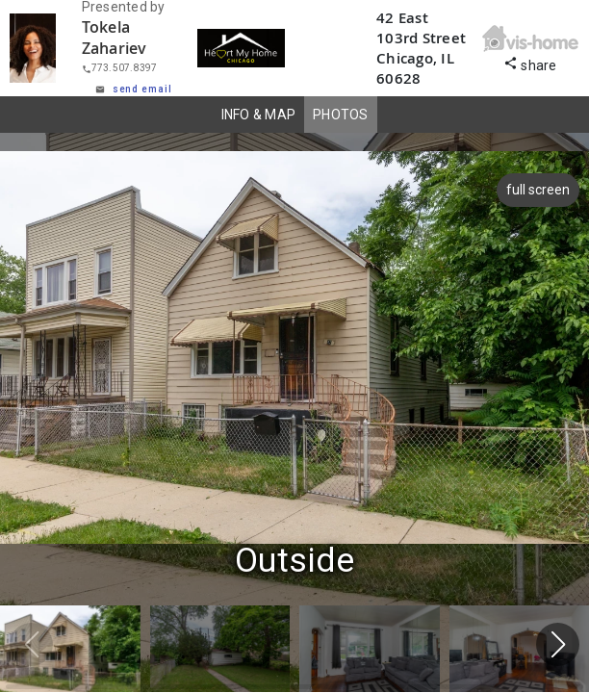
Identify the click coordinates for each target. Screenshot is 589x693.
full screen (535, 189)
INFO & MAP (258, 114)
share (530, 63)
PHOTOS (341, 114)
